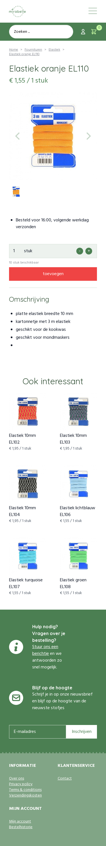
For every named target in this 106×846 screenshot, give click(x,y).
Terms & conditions (25, 790)
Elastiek (54, 50)
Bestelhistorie (21, 827)
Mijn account (20, 822)
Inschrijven (82, 731)
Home (13, 50)
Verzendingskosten (25, 795)
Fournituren (33, 50)
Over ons (16, 779)
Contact (65, 779)
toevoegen (53, 274)
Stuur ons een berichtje (45, 650)
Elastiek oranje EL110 (24, 54)
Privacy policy (21, 784)
